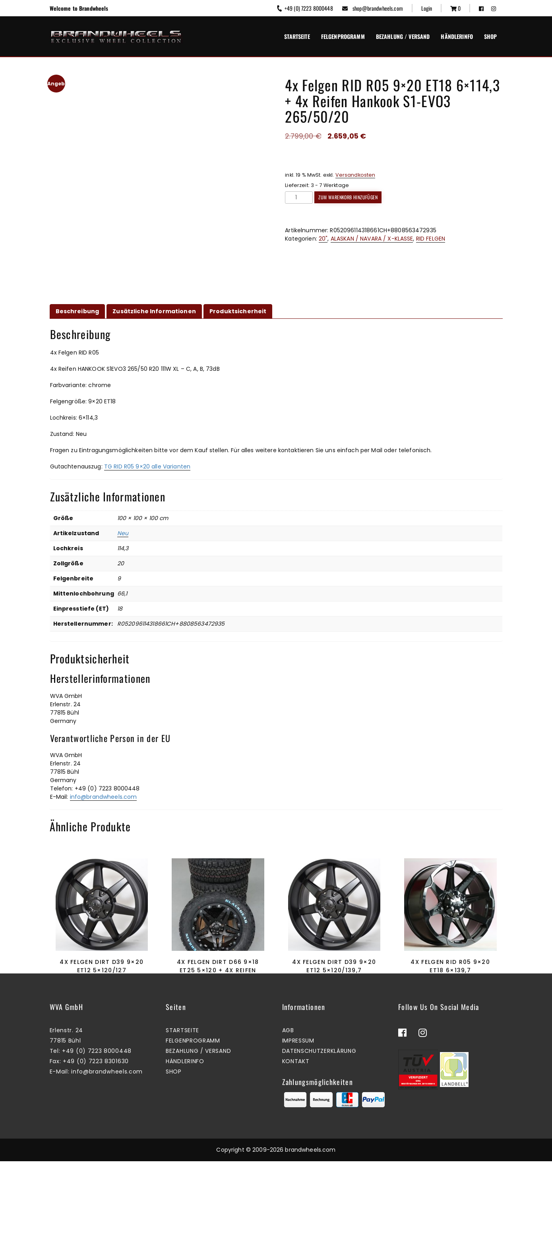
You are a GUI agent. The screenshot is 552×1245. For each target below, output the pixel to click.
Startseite (297, 36)
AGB (288, 1114)
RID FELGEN (430, 239)
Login (426, 8)
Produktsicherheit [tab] (237, 311)
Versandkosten (355, 175)
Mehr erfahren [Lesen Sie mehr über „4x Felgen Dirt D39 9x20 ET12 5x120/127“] (100, 1007)
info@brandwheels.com (103, 797)
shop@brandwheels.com (372, 8)
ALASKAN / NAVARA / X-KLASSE (372, 239)
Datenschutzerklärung (319, 1135)
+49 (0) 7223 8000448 (304, 8)
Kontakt (296, 1145)
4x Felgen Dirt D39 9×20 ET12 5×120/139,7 (334, 966)
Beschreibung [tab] (77, 311)
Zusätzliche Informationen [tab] (154, 311)
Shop (490, 36)
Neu (122, 533)
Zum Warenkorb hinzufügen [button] (216, 1015)
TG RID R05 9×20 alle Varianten (147, 466)
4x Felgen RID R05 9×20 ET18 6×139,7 (450, 966)
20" (323, 239)
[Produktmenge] (299, 197)
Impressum (298, 1125)
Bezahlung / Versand (403, 36)
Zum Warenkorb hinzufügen (348, 197)
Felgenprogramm (343, 36)
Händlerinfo (457, 36)
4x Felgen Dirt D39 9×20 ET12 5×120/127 (101, 966)
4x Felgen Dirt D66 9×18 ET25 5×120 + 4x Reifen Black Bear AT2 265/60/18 (217, 970)
